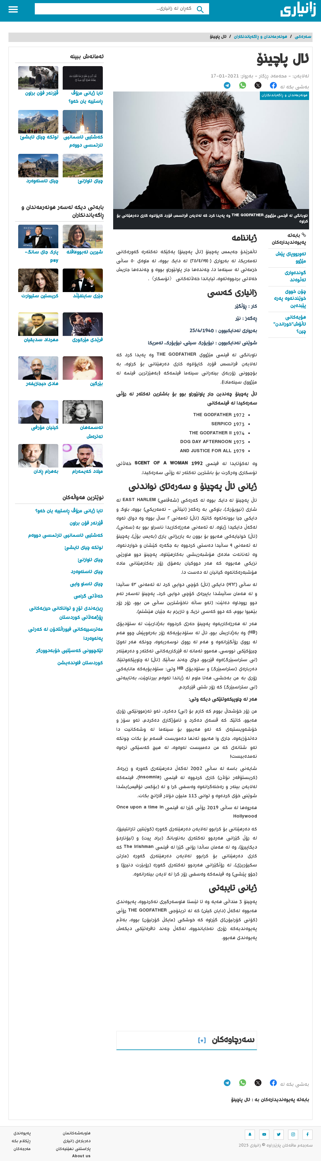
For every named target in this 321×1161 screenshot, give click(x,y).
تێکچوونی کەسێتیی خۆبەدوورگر (69, 651)
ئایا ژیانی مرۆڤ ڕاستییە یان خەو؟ (69, 511)
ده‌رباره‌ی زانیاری (77, 1141)
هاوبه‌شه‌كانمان (77, 1133)
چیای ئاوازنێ (90, 560)
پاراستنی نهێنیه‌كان (73, 1149)
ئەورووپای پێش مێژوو (291, 258)
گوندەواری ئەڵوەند (295, 276)
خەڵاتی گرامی (88, 596)
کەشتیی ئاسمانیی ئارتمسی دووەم (65, 535)
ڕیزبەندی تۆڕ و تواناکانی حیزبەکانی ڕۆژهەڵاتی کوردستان (66, 613)
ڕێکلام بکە (21, 1141)
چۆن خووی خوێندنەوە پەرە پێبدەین (290, 299)
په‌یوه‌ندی (22, 1133)
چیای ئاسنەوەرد (87, 572)
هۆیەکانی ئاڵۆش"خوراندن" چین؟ (289, 324)
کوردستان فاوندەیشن (80, 663)
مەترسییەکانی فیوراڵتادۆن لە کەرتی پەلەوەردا (65, 634)
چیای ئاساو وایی (86, 584)
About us (81, 1157)
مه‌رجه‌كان (22, 1149)
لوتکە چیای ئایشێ (84, 548)
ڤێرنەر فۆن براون (86, 523)
